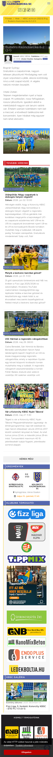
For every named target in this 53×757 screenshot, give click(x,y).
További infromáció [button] (24, 745)
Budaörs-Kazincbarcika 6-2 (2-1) (22, 21)
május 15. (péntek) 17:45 (28, 496)
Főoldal (8, 19)
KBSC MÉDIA (25, 56)
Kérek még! (26, 459)
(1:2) (27, 477)
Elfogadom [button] (26, 752)
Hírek (17, 19)
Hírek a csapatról (14, 189)
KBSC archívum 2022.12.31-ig (35, 19)
